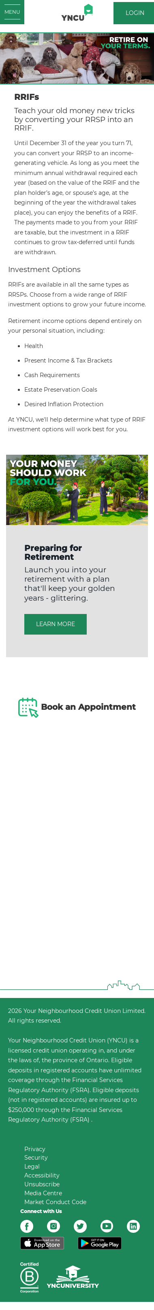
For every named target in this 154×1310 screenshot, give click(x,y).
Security (36, 1157)
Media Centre (43, 1193)
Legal (32, 1166)
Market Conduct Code (55, 1202)
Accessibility (42, 1175)
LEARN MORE (55, 624)
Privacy (34, 1149)
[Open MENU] (12, 12)
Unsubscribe (42, 1184)
